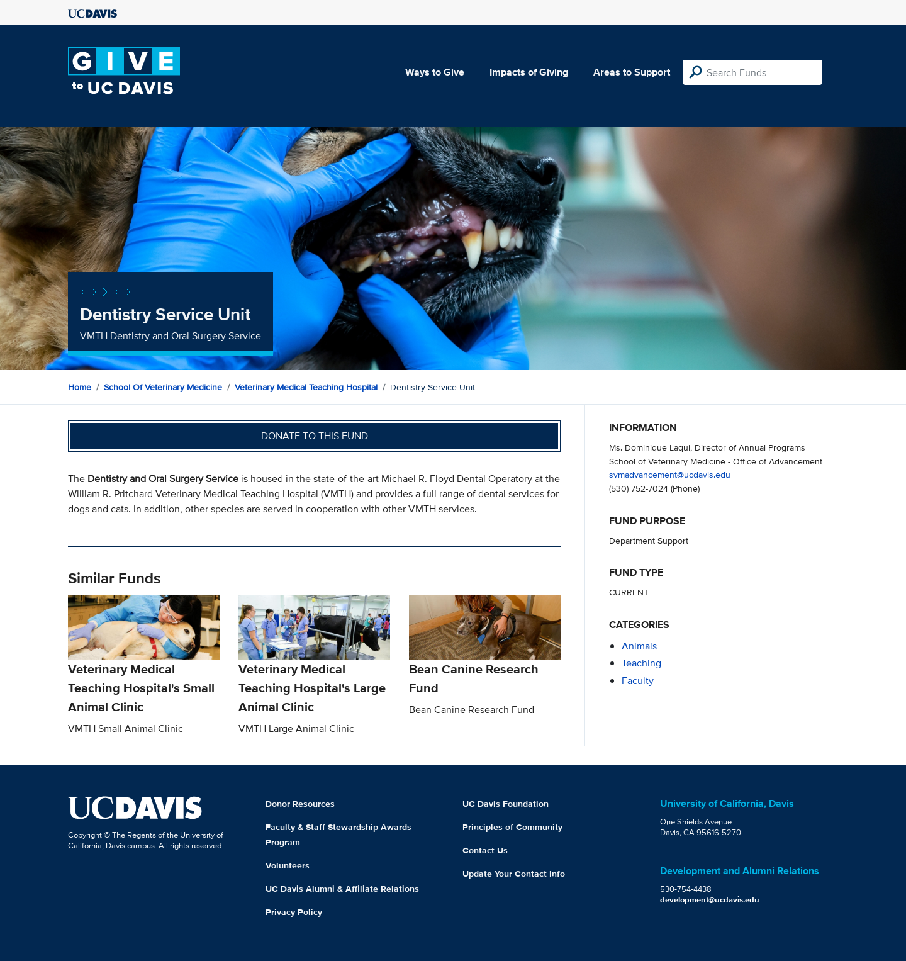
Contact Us (485, 850)
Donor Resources (300, 803)
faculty (638, 680)
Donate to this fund (314, 436)
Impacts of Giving (528, 72)
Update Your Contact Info (513, 873)
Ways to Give (434, 72)
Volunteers (288, 865)
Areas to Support (631, 72)
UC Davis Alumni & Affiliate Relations (342, 888)
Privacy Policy (294, 912)
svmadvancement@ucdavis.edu (669, 474)
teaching (641, 663)
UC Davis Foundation (505, 803)
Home (79, 387)
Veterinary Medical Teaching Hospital (306, 387)
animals (639, 646)
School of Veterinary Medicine (163, 387)
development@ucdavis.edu (709, 900)
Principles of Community (512, 827)
